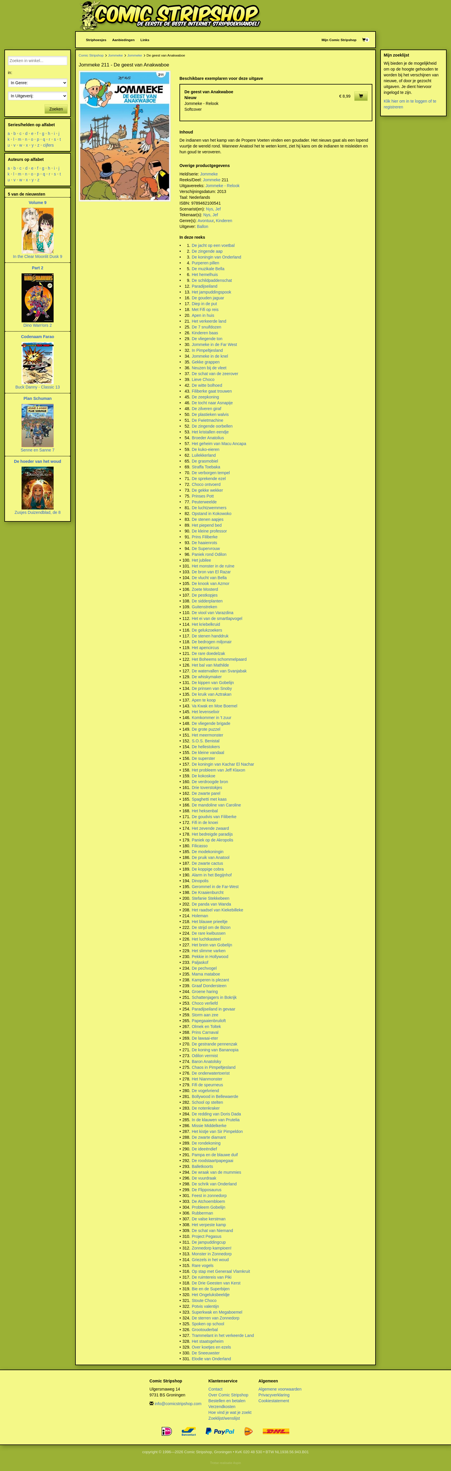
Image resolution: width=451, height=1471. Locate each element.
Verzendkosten (221, 1406)
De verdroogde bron (210, 781)
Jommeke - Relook (222, 185)
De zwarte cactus (207, 863)
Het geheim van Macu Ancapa (219, 443)
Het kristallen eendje (210, 432)
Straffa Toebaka (206, 467)
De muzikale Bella (208, 268)
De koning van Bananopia (215, 1050)
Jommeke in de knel (210, 356)
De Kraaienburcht (207, 892)
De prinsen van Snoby (212, 688)
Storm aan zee (205, 1015)
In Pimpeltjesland (207, 350)
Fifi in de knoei (205, 822)
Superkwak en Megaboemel (217, 1312)
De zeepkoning (205, 397)
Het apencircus (205, 647)
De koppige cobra (208, 869)
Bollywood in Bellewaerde (215, 1096)
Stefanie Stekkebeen (210, 898)
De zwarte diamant (209, 1137)
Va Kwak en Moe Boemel (214, 706)
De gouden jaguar (208, 298)
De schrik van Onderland (214, 1184)
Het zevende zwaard (210, 828)
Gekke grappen (206, 362)
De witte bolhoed (207, 385)
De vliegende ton (207, 338)
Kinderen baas (205, 333)
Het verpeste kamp (209, 1224)
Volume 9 (37, 202)
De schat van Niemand (212, 1230)
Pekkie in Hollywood (210, 956)
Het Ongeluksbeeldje (211, 1294)
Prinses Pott (203, 496)
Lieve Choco (203, 379)
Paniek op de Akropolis (212, 840)
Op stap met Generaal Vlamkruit (221, 1271)
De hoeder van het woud (37, 461)
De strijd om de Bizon (211, 927)
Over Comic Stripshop (228, 1395)
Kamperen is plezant (210, 980)
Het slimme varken (208, 950)
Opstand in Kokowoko (211, 513)
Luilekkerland (204, 455)
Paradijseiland (204, 286)
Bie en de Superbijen (211, 1289)
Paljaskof (200, 962)
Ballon (202, 226)
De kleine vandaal (208, 752)
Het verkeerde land (209, 321)
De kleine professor (209, 531)
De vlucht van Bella (209, 577)
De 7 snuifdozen (206, 327)
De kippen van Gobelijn (213, 682)
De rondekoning (206, 1143)
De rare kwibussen (208, 933)
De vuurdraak (204, 1178)
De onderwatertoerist (211, 1073)
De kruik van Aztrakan (211, 694)
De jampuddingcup (209, 1242)
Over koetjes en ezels (211, 1347)
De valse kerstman (208, 1219)
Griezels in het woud (210, 1259)
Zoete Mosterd (205, 589)
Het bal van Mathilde (210, 665)
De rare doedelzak (208, 653)
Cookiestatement (273, 1400)
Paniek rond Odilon (209, 554)
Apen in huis (203, 315)
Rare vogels (203, 1265)
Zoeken (56, 109)
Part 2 (37, 268)
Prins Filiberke (205, 537)
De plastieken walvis (210, 414)
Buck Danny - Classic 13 (37, 387)
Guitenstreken (204, 606)
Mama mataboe (206, 974)
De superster (203, 758)
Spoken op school (208, 1323)
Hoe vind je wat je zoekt (229, 1412)
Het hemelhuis (205, 274)
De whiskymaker (207, 676)
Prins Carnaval (205, 1032)
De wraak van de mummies (216, 1172)
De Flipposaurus (206, 1189)
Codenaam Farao (37, 336)
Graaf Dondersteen (209, 985)
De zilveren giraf (206, 408)
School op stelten (207, 1102)
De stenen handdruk (210, 636)
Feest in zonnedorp (209, 1195)
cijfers (48, 145)
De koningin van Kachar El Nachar (223, 764)
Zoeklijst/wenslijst (224, 1418)
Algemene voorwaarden (280, 1389)
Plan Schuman (38, 398)
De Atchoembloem (208, 1201)
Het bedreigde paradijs (212, 834)
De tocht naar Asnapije (212, 402)
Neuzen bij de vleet (209, 367)
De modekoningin (207, 851)
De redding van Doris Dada (216, 1114)
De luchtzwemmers (209, 507)
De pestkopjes (205, 595)
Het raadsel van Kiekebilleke (217, 910)
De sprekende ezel (209, 478)
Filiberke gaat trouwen (212, 391)
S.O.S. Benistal (205, 741)
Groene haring (205, 991)
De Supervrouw (206, 548)
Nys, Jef (213, 209)
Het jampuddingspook (211, 292)
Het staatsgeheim (207, 1341)
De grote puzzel (206, 729)
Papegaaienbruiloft (209, 1020)
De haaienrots (204, 542)
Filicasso (199, 845)
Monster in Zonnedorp (212, 1254)
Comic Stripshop (91, 55)
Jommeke (115, 55)
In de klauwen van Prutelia (215, 1119)
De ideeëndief (204, 1149)
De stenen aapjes (207, 519)
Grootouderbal (205, 1329)
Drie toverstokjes (207, 787)
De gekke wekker (207, 490)
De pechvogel (204, 968)
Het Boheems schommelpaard (219, 659)
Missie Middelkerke (209, 1125)
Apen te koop (204, 700)
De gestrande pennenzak (214, 1044)
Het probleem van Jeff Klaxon (218, 770)
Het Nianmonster (207, 1079)
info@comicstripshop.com (178, 1403)
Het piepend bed (207, 525)
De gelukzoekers (207, 630)
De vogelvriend (205, 1090)
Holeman (200, 915)
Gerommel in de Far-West (215, 886)
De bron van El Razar (211, 572)
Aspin (237, 1463)
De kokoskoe (203, 776)
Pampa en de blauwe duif (215, 1154)
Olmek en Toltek (206, 1026)
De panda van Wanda (211, 904)
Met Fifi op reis (205, 309)
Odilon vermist (205, 1055)
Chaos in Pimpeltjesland (213, 1067)
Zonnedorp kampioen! (211, 1248)
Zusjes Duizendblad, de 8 (38, 512)
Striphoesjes (96, 40)
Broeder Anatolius (208, 437)
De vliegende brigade (211, 723)
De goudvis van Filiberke (214, 816)
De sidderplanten (207, 601)
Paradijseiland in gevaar (213, 1009)
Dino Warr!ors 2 (37, 325)
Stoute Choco (204, 1300)
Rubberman (202, 1213)
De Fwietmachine (207, 420)
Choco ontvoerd (206, 484)
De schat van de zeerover (215, 373)
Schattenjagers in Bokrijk (214, 997)
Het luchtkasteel (206, 939)
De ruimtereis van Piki (211, 1277)
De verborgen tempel (211, 472)
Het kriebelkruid (206, 624)
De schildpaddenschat (212, 280)
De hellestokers (206, 746)
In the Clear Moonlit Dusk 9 (37, 256)
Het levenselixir (205, 711)
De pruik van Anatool (210, 857)
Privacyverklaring (274, 1395)
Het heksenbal (205, 811)
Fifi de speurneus (207, 1084)
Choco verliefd (205, 1003)
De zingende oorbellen (212, 426)
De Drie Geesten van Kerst (216, 1283)
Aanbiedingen (123, 40)
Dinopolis (200, 880)
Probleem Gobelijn (208, 1207)
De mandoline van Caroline (216, 805)
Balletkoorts (202, 1166)
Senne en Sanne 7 (37, 450)
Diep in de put (204, 303)
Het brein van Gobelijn (212, 945)
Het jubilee (201, 560)
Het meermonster (207, 735)
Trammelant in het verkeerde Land (223, 1335)
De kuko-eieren (205, 449)
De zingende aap (207, 251)
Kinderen (224, 220)
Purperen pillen (205, 263)
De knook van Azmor (210, 583)
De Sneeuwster (206, 1353)
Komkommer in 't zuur (211, 717)
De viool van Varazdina (212, 612)
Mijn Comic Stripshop (339, 40)
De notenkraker (206, 1108)
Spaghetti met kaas (209, 799)
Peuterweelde (204, 502)
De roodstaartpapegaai (212, 1160)
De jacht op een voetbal (213, 245)
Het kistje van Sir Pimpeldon (217, 1131)
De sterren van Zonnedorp (215, 1318)
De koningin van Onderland (216, 257)
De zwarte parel (206, 793)
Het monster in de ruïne (213, 566)
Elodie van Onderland (211, 1358)
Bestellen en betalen (226, 1400)
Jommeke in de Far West (214, 344)
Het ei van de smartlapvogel (217, 618)
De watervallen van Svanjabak (219, 671)
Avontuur (206, 220)
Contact (215, 1389)
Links (144, 40)
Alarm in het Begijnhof (212, 875)
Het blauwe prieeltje (210, 921)
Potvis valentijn (205, 1306)
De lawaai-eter (205, 1038)
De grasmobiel (205, 461)
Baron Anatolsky (206, 1061)
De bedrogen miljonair (212, 641)
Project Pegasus (206, 1236)
